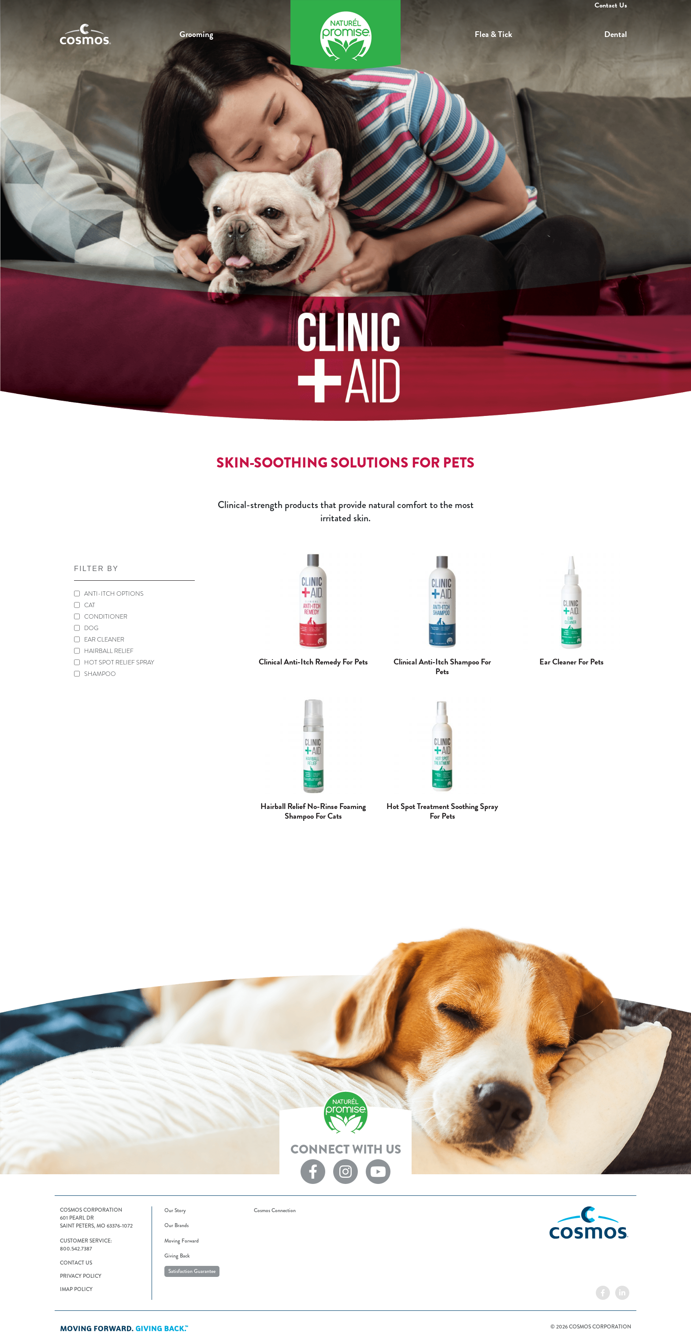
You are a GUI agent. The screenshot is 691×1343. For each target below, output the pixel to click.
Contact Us (610, 5)
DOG (91, 627)
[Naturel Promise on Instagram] (345, 1170)
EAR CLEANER (104, 639)
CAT (89, 604)
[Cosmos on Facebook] (603, 1292)
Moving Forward (181, 1241)
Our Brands (176, 1225)
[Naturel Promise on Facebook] (312, 1170)
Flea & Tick (493, 34)
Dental (615, 34)
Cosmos (117, 34)
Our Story (175, 1210)
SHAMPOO (100, 673)
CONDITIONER (105, 616)
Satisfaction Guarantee (191, 1271)
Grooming (196, 34)
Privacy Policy (80, 1276)
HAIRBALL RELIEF (109, 650)
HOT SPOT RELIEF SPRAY (119, 662)
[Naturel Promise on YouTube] (378, 1170)
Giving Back (177, 1256)
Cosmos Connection (275, 1210)
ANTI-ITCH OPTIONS (114, 593)
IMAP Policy (76, 1289)
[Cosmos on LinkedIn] (622, 1292)
